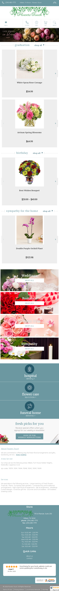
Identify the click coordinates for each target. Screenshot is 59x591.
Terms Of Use (7, 589)
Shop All (38, 45)
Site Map (45, 589)
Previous (3, 73)
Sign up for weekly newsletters (29, 436)
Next (56, 73)
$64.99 (29, 141)
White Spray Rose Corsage (29, 82)
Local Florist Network (33, 589)
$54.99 (29, 91)
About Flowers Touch (10, 448)
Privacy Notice (19, 589)
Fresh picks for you (29, 426)
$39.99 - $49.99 (29, 199)
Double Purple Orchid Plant (29, 248)
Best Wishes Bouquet (29, 190)
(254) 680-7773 (10, 2)
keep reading (21, 455)
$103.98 (29, 257)
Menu (6, 25)
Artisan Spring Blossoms (29, 132)
